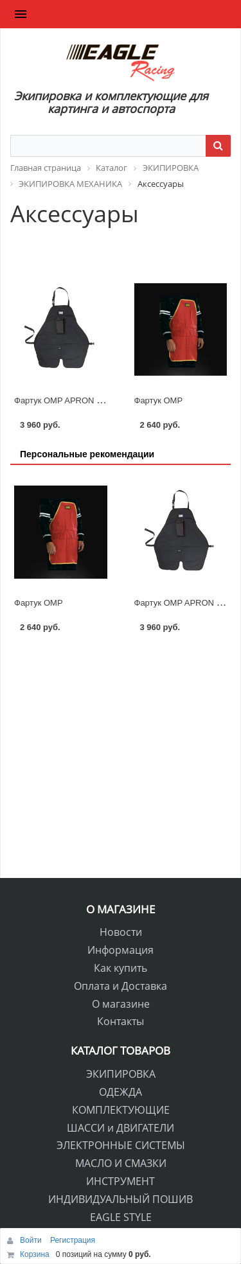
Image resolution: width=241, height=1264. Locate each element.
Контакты (120, 1021)
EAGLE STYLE (121, 1217)
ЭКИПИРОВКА (121, 1074)
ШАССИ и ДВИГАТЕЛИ (120, 1128)
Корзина (34, 1254)
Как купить (120, 968)
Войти (32, 1240)
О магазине (121, 1004)
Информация (120, 950)
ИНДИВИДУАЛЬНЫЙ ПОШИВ (120, 1199)
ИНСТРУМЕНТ (120, 1181)
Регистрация (72, 1240)
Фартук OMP (158, 400)
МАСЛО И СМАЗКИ (120, 1163)
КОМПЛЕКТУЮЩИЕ (121, 1110)
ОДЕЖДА (120, 1092)
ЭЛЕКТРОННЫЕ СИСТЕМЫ (121, 1145)
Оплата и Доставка (120, 986)
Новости (121, 932)
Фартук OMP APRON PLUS (66, 400)
